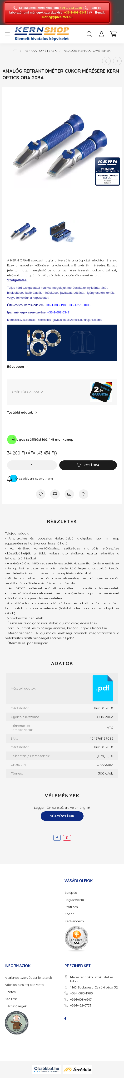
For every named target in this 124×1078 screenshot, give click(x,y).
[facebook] (57, 838)
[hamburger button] (7, 34)
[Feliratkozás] (30, 478)
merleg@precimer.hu (57, 17)
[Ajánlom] (69, 494)
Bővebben (15, 366)
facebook (65, 1018)
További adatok (20, 412)
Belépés (70, 893)
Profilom (71, 907)
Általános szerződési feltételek (28, 978)
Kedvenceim (74, 921)
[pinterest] (67, 838)
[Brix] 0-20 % (103, 708)
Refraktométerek (41, 50)
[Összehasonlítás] (55, 494)
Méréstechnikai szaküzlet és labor (92, 979)
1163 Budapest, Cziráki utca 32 (94, 987)
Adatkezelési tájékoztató (24, 985)
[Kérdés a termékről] (83, 494)
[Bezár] (118, 12)
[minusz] (11, 465)
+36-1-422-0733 (80, 1005)
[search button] (89, 34)
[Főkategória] (15, 50)
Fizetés (10, 992)
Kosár (69, 914)
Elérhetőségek (16, 1006)
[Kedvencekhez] (40, 494)
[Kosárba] (88, 465)
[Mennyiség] (32, 465)
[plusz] (52, 465)
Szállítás (11, 999)
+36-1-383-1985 (71, 7)
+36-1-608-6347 (75, 12)
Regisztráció (74, 900)
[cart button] (113, 34)
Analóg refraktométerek (87, 50)
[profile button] (101, 34)
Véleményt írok (62, 816)
